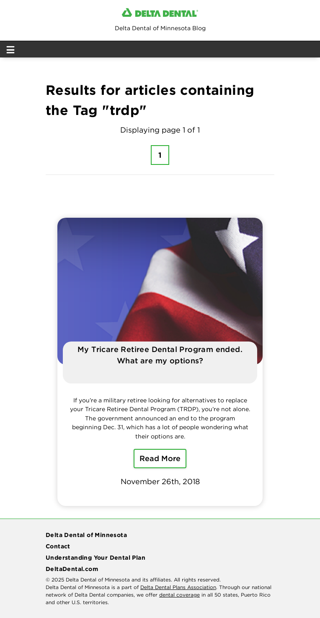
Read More (160, 458)
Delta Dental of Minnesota (86, 535)
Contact (58, 546)
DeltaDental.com (72, 569)
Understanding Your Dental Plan (95, 557)
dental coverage (179, 595)
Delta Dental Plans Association (178, 587)
